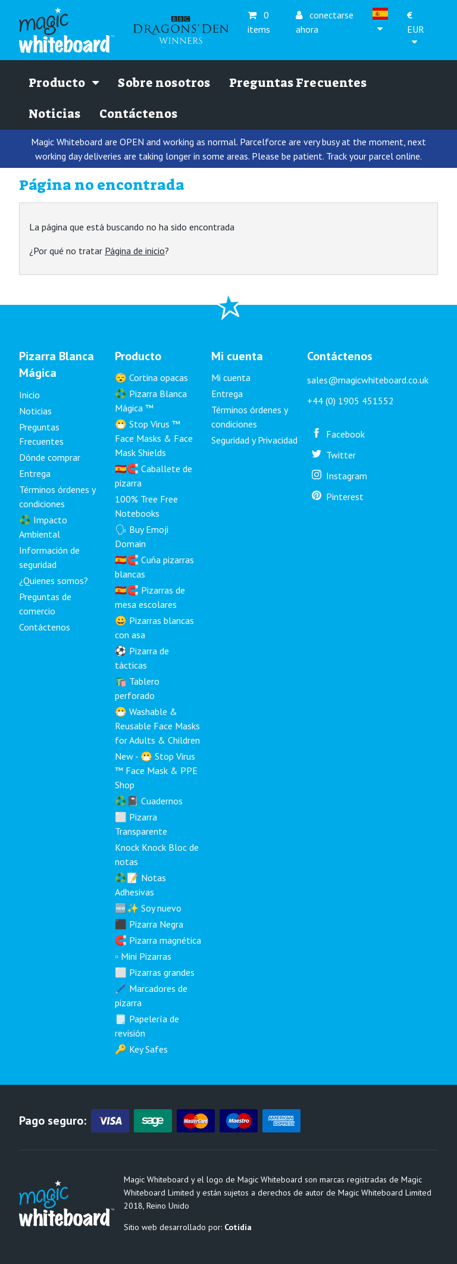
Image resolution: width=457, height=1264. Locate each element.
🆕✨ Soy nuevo (148, 908)
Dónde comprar (49, 457)
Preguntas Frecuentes (298, 82)
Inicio (29, 395)
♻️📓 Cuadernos (149, 801)
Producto (64, 82)
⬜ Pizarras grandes (155, 972)
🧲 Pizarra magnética (158, 940)
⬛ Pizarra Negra (149, 924)
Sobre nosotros (164, 82)
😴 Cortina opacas (151, 377)
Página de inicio (135, 251)
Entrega (35, 473)
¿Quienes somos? (53, 580)
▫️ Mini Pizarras (143, 956)
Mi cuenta (231, 377)
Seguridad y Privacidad (254, 440)
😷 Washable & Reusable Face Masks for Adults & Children (157, 726)
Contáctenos (138, 113)
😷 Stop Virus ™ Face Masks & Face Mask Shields (154, 438)
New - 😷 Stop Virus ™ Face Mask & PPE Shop (156, 770)
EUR (415, 21)
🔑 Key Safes (141, 1049)
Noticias (54, 113)
